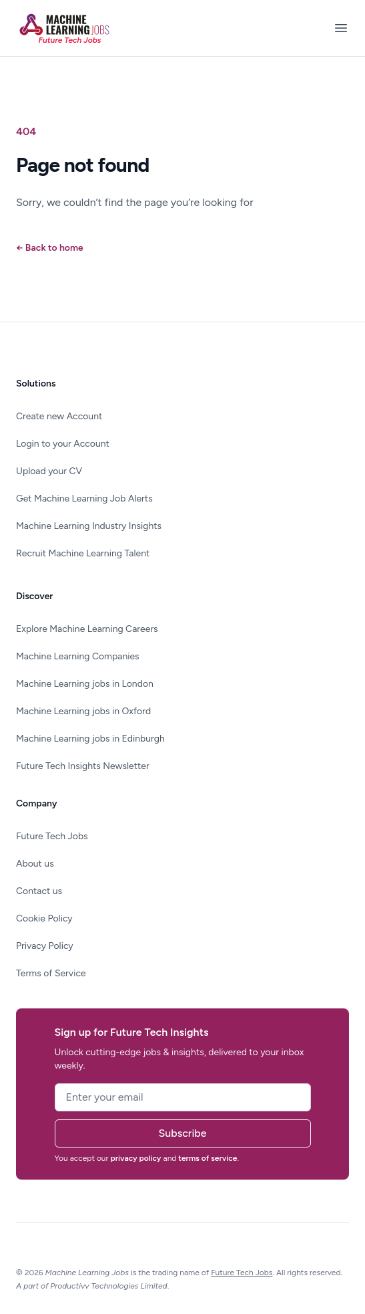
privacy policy (136, 1158)
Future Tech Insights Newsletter (82, 766)
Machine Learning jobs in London (84, 683)
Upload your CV (49, 471)
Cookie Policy (44, 918)
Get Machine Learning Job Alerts (84, 498)
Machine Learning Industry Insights (88, 526)
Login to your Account (62, 443)
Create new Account (59, 416)
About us (35, 863)
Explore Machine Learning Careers (87, 629)
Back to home (49, 247)
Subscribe (183, 1133)
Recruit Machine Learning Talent (82, 553)
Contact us (39, 891)
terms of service (207, 1158)
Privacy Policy (44, 946)
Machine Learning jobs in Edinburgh (90, 738)
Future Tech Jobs (52, 836)
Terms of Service (51, 973)
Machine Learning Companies (77, 656)
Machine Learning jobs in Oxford (83, 711)
